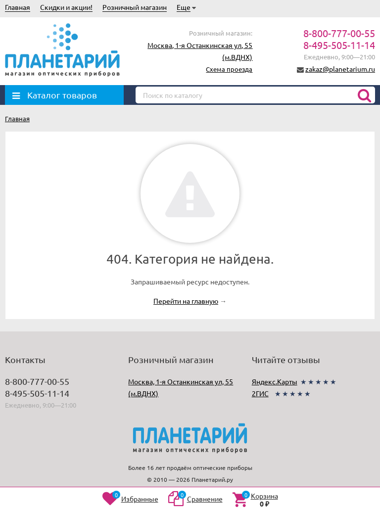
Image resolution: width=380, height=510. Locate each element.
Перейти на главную (185, 300)
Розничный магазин (134, 6)
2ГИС (260, 393)
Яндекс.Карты (274, 381)
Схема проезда (229, 69)
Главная (17, 6)
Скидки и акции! (66, 6)
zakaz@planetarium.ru (340, 68)
